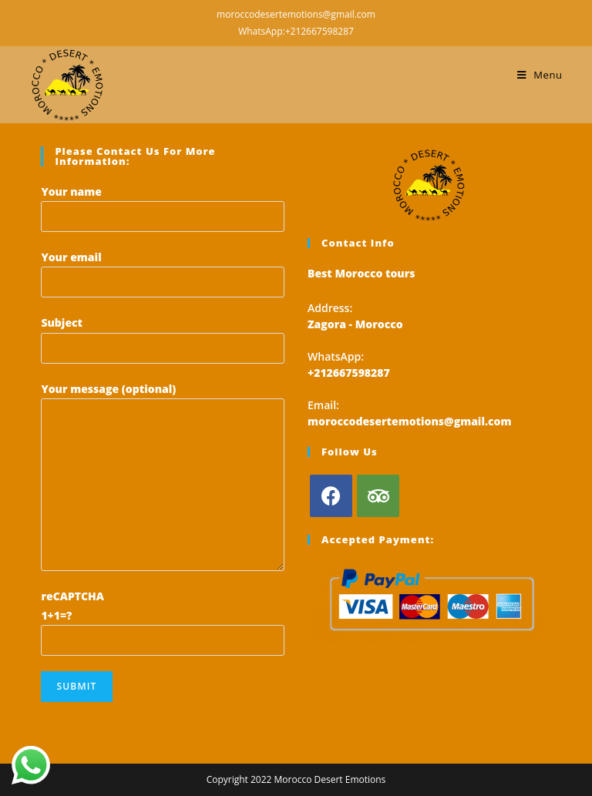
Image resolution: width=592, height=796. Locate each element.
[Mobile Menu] (540, 74)
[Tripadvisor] (378, 496)
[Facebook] (331, 496)
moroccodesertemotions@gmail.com (409, 421)
